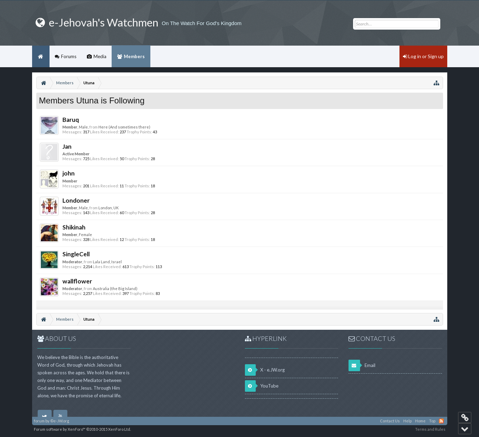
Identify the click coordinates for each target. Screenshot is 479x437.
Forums (68, 56)
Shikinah (73, 227)
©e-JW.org (59, 421)
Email (362, 365)
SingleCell (76, 254)
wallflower (77, 281)
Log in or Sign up (423, 56)
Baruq (70, 119)
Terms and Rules (430, 429)
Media (99, 56)
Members (134, 56)
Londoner (76, 200)
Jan (67, 146)
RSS (441, 421)
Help (407, 421)
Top (432, 421)
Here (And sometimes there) (124, 127)
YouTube (261, 386)
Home (41, 56)
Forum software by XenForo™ (82, 429)
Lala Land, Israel (107, 261)
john (68, 173)
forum (39, 421)
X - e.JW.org (265, 370)
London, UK (108, 207)
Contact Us (390, 421)
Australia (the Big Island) (115, 288)
